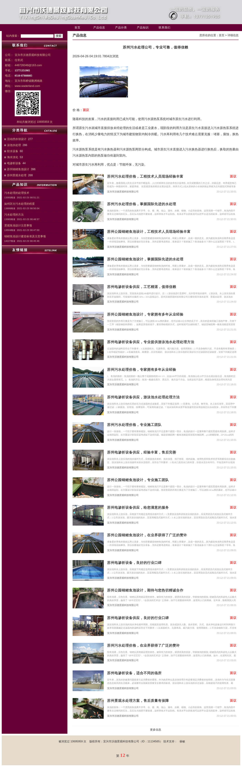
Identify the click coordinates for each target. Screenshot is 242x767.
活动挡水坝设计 (16, 139)
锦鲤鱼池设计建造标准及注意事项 (25, 236)
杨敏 (182, 741)
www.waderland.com (27, 85)
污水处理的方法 (14, 214)
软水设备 (12, 151)
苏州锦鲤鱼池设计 (18, 169)
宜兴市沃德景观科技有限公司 (123, 191)
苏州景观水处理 (16, 175)
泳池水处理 (14, 145)
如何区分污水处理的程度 (19, 203)
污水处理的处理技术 (16, 192)
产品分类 (121, 27)
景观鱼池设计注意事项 (18, 225)
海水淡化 (12, 157)
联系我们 (164, 27)
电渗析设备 (14, 163)
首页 (77, 27)
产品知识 (143, 27)
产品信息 (99, 27)
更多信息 (155, 729)
